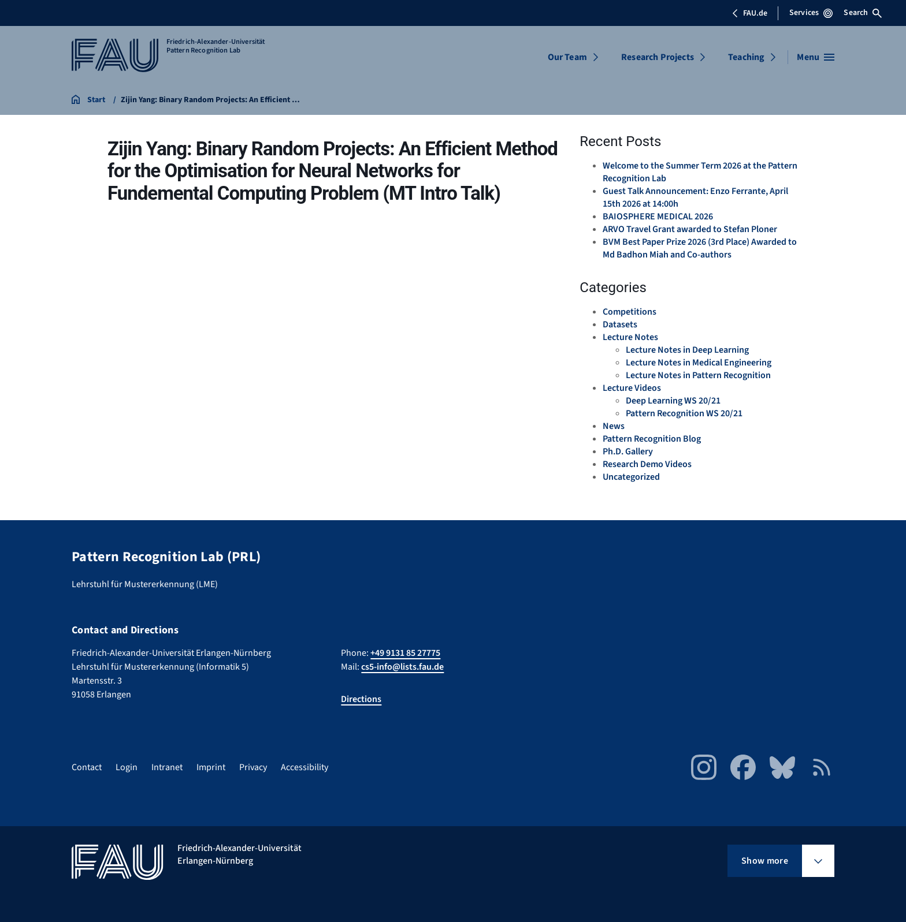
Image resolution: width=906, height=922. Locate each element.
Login (127, 767)
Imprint (210, 767)
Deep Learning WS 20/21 (673, 400)
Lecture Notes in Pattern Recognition (698, 375)
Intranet (167, 767)
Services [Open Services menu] (811, 12)
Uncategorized (631, 477)
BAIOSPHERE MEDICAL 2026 (658, 216)
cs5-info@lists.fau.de (402, 666)
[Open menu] (815, 57)
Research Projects (657, 57)
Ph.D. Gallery (628, 451)
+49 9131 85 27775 (405, 653)
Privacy (253, 767)
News (614, 426)
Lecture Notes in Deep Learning (687, 350)
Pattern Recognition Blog (652, 438)
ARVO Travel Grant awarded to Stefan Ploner (690, 229)
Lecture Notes (630, 337)
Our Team (567, 57)
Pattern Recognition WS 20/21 (684, 413)
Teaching (746, 57)
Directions (361, 699)
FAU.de (749, 13)
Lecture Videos (632, 388)
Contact (87, 767)
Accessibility (304, 767)
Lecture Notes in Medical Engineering (698, 362)
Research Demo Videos (647, 464)
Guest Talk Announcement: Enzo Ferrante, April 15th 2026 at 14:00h (695, 197)
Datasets (620, 324)
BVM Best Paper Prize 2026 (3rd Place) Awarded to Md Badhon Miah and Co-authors (700, 248)
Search (863, 12)
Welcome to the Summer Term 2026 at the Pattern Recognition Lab (700, 172)
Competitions (629, 311)
